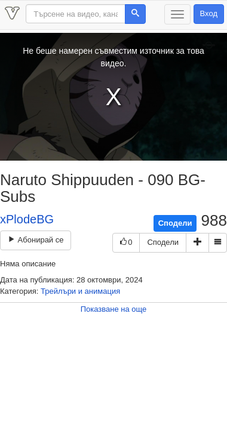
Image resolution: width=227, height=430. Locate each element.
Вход (208, 13)
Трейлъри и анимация (80, 291)
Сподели (175, 223)
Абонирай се (35, 239)
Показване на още (114, 309)
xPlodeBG (27, 219)
